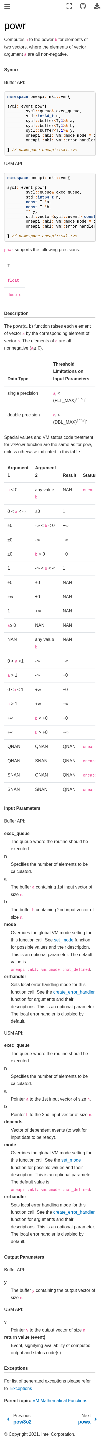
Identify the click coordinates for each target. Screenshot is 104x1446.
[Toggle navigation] (7, 6)
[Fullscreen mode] (69, 6)
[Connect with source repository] (83, 6)
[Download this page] (97, 6)
